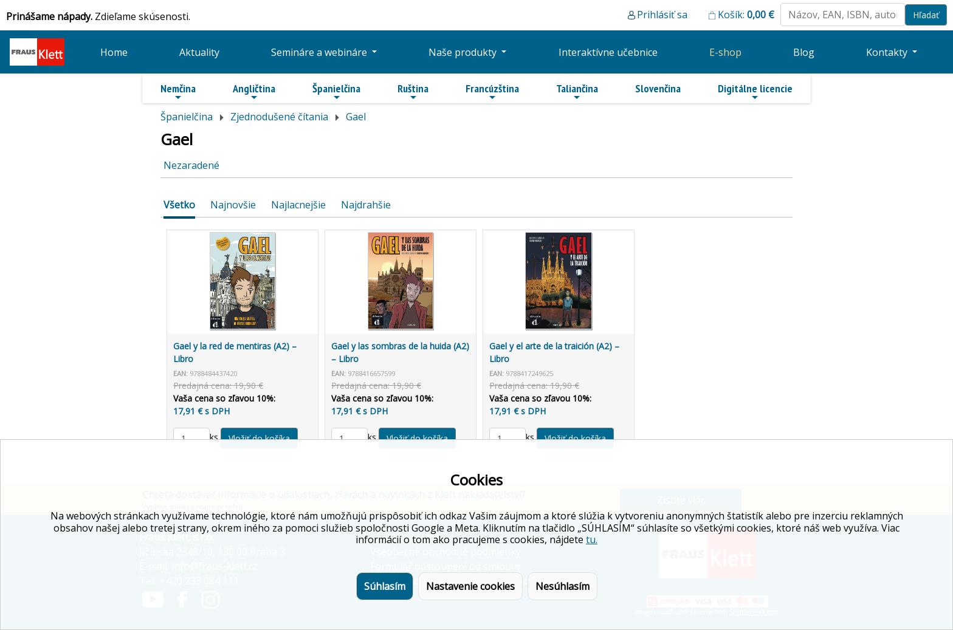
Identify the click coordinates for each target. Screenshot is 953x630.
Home (114, 52)
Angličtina (254, 91)
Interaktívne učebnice (608, 52)
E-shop (725, 52)
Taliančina (577, 91)
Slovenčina (658, 88)
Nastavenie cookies (470, 586)
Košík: (746, 14)
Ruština (412, 91)
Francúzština (492, 91)
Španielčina (336, 91)
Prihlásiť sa (662, 14)
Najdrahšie (366, 204)
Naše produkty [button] (463, 52)
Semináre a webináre (320, 52)
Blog (803, 52)
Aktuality (199, 52)
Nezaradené (191, 165)
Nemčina (178, 91)
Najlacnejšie (298, 204)
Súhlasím (384, 586)
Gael (356, 116)
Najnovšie (233, 204)
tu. (591, 539)
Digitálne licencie (755, 91)
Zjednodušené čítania (279, 116)
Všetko (179, 204)
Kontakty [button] (888, 52)
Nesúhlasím (562, 586)
